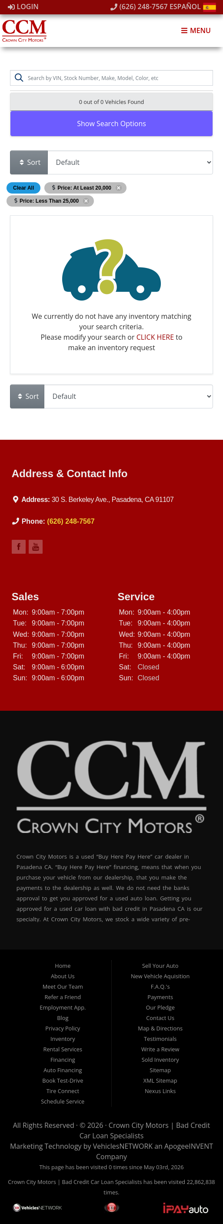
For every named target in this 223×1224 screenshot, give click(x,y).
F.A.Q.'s (160, 986)
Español (193, 6)
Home (62, 966)
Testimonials (160, 1039)
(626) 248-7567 (139, 6)
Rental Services (63, 1049)
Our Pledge (160, 1007)
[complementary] (160, 1176)
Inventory (62, 1039)
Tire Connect (63, 1091)
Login (23, 6)
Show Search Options (111, 123)
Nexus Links (160, 1091)
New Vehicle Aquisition (160, 976)
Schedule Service (62, 1101)
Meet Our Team (63, 986)
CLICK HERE (155, 337)
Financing (62, 1059)
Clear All (23, 188)
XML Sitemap (160, 1080)
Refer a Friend (63, 997)
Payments (160, 997)
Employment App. (63, 1007)
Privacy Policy (62, 1028)
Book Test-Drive (62, 1080)
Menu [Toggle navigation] (196, 30)
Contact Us (160, 1018)
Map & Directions (160, 1028)
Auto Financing (62, 1070)
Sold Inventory (160, 1059)
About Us (63, 976)
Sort (29, 162)
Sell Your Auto (160, 966)
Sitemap (160, 1070)
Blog (62, 1018)
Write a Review (160, 1049)
